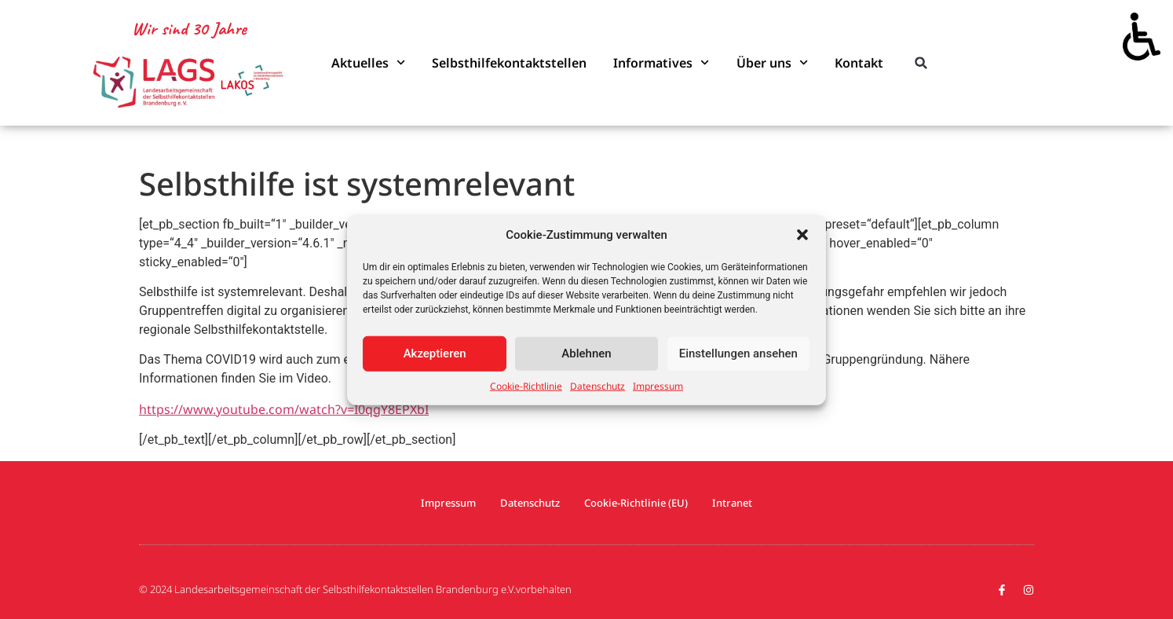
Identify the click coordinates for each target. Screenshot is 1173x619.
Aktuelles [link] (368, 62)
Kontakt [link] (859, 62)
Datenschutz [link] (597, 385)
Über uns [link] (772, 62)
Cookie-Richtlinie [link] (526, 385)
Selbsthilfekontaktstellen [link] (509, 62)
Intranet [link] (732, 503)
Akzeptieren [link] (435, 353)
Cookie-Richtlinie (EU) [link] (636, 503)
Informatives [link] (661, 62)
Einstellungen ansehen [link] (738, 353)
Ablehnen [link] (586, 353)
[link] (1141, 31)
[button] (802, 235)
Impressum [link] (658, 385)
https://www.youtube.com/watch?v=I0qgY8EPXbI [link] (284, 409)
